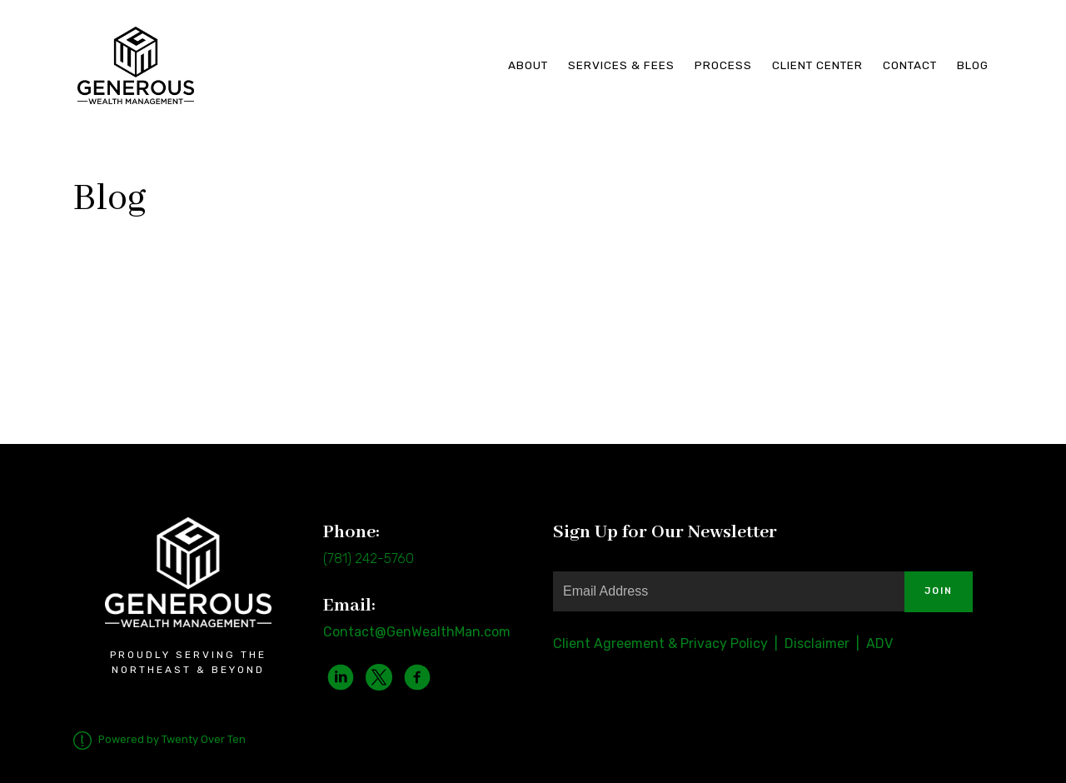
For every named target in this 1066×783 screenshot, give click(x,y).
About (528, 65)
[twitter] (379, 677)
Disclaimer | (824, 643)
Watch (95, 327)
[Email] (728, 591)
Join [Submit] (938, 591)
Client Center (817, 65)
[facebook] (417, 677)
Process (723, 65)
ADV (879, 643)
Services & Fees (621, 65)
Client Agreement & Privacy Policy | (669, 643)
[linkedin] (340, 677)
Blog (973, 65)
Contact (910, 65)
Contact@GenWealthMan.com (417, 632)
